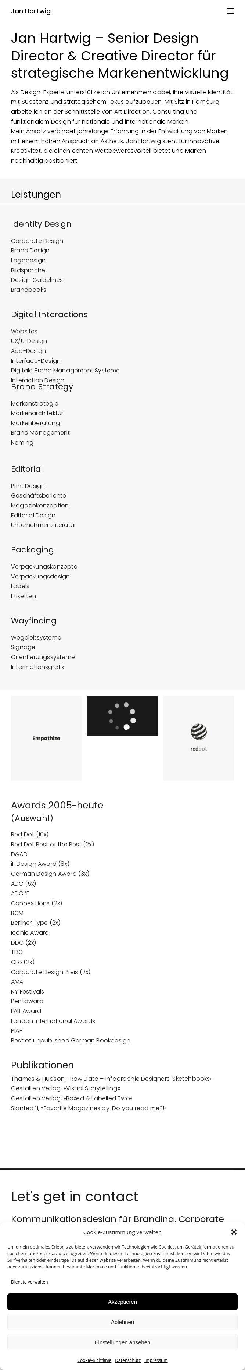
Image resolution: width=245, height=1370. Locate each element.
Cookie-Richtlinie (94, 1360)
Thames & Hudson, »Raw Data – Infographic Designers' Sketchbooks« (112, 1086)
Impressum (155, 1360)
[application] (122, 723)
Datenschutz (128, 1360)
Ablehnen (122, 1322)
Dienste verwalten (29, 1282)
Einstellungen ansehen (123, 1342)
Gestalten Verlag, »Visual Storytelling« (65, 1096)
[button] (234, 1232)
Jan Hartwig (31, 11)
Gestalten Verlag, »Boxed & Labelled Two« (72, 1106)
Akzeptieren (122, 1302)
